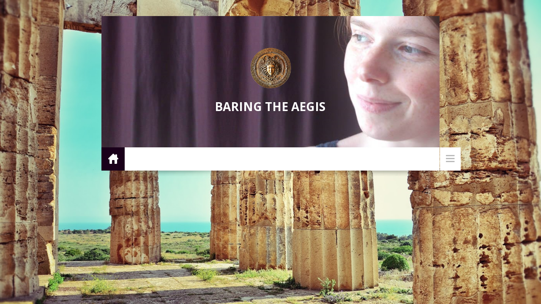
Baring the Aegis (270, 106)
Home (113, 158)
